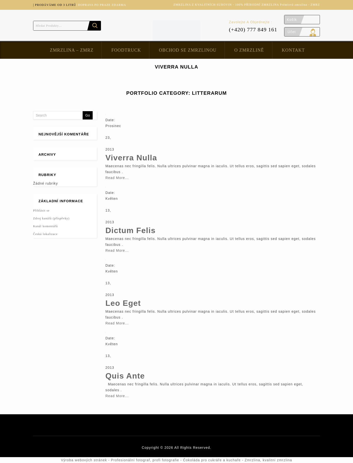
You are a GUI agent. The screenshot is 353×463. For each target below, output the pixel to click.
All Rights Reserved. (192, 448)
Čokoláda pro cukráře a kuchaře (212, 460)
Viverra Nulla (131, 157)
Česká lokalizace (45, 234)
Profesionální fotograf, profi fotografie (145, 460)
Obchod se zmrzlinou (187, 50)
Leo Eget (123, 303)
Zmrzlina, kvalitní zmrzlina (268, 460)
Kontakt (293, 50)
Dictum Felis (130, 230)
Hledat (94, 25)
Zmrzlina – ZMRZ (71, 50)
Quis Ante (125, 375)
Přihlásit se (41, 210)
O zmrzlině (249, 50)
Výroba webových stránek (84, 460)
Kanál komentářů (45, 226)
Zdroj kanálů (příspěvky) (51, 218)
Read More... (117, 178)
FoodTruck (126, 50)
